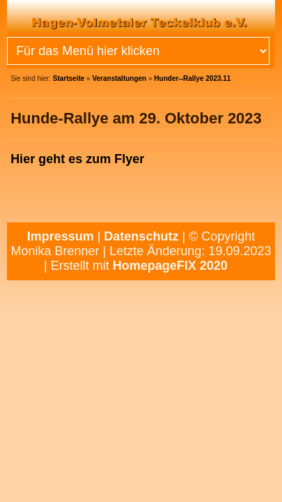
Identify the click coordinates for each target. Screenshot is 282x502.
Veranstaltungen (119, 78)
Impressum (60, 236)
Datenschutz (141, 236)
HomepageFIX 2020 (170, 266)
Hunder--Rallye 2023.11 (192, 78)
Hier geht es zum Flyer (77, 159)
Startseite (69, 78)
